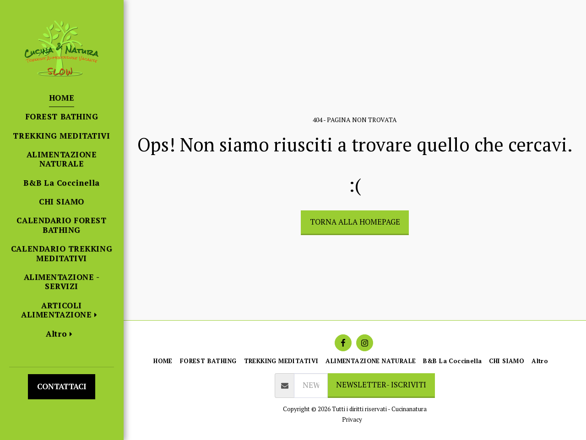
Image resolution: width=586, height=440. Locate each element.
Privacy (352, 419)
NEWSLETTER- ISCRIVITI (381, 385)
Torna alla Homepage (355, 222)
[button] (61, 310)
